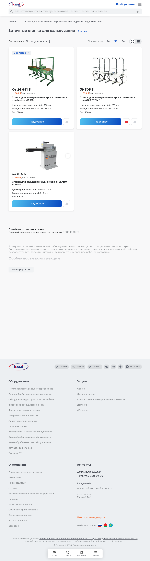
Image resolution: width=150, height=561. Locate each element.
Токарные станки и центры (23, 415)
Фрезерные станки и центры (24, 410)
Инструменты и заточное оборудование (30, 431)
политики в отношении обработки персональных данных (70, 538)
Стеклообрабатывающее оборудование (30, 437)
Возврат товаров (18, 520)
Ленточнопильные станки (23, 421)
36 (115, 41)
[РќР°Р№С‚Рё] (11, 11)
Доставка (82, 405)
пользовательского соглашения (120, 538)
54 (123, 41)
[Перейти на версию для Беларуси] (105, 525)
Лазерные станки (18, 426)
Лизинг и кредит (86, 394)
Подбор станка (125, 4)
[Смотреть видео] (126, 121)
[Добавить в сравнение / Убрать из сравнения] (66, 121)
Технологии (15, 477)
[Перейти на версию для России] (100, 525)
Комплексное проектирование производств (101, 399)
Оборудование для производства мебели (31, 399)
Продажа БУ (15, 453)
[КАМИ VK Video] (62, 367)
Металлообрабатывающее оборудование (31, 388)
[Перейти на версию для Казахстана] (111, 525)
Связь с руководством (21, 515)
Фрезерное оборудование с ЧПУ (26, 405)
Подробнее (37, 121)
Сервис (81, 388)
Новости (13, 499)
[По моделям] (138, 41)
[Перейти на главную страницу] (16, 4)
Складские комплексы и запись (25, 472)
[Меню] (140, 4)
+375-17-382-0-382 (89, 472)
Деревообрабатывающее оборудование (30, 394)
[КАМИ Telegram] (113, 367)
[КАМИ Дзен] (120, 367)
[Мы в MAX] (81, 554)
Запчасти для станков (20, 448)
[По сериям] (132, 41)
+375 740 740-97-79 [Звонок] (67, 554)
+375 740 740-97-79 (90, 475)
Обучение (82, 410)
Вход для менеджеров (91, 517)
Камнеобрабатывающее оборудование (30, 442)
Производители (17, 483)
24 (108, 41)
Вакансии (14, 526)
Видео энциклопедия (20, 504)
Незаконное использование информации (31, 493)
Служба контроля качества (23, 509)
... (21, 21)
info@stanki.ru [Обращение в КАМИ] (84, 483)
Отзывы (13, 488)
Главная (13, 21)
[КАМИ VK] (106, 367)
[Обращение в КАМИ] (54, 554)
